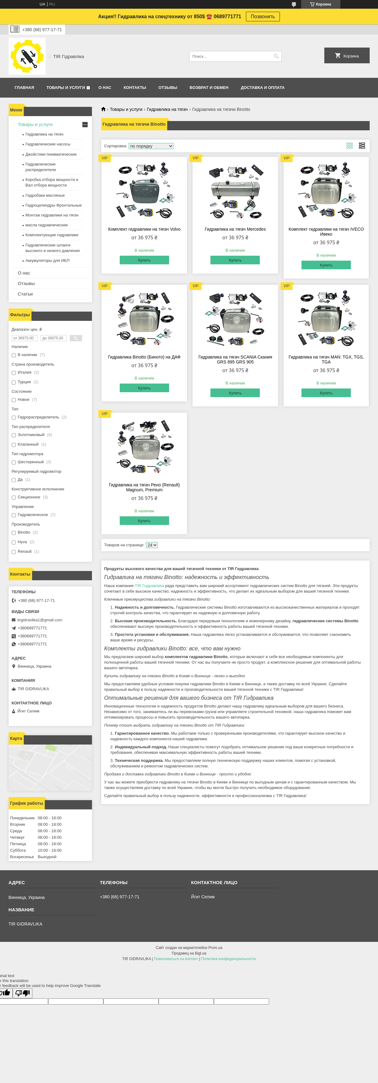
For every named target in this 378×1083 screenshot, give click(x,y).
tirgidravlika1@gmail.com (40, 620)
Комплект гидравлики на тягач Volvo (144, 229)
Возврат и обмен (209, 87)
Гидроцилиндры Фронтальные (54, 205)
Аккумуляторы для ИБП (48, 260)
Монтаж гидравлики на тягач (52, 215)
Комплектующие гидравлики (52, 235)
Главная (24, 87)
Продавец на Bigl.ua (189, 953)
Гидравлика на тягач (167, 109)
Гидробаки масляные (45, 195)
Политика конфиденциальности (228, 959)
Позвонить (263, 16)
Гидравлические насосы (48, 144)
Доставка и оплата (263, 87)
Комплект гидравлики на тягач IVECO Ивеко (326, 232)
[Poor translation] (22, 993)
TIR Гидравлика (149, 585)
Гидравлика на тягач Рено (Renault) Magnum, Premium (144, 487)
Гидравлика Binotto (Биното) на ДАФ (144, 357)
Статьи (25, 293)
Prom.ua (215, 948)
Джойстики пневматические (51, 154)
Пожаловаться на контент (176, 959)
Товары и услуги (66, 87)
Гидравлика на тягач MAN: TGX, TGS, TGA (326, 359)
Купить (144, 260)
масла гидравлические (47, 225)
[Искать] (276, 56)
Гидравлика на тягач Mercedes (235, 229)
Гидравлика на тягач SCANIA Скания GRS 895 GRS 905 (235, 359)
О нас (104, 87)
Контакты (135, 87)
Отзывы (168, 87)
